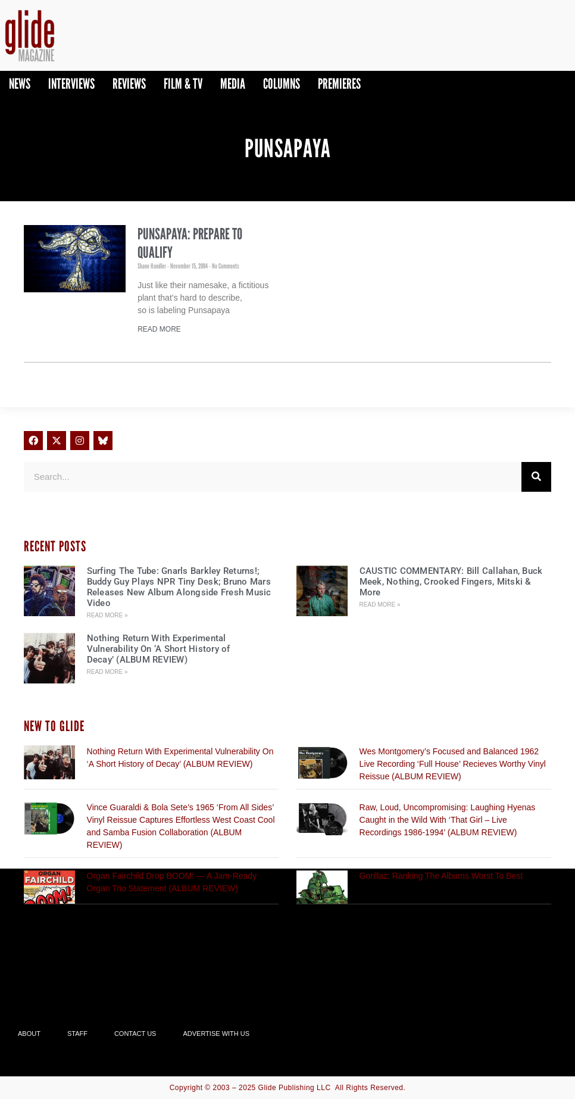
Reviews (129, 83)
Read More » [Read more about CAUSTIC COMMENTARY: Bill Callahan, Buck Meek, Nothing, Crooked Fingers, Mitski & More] (380, 604)
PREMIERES (339, 83)
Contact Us (135, 1033)
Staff (77, 1033)
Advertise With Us (216, 1033)
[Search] (536, 477)
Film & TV (183, 83)
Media (232, 83)
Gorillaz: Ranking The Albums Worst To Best (441, 876)
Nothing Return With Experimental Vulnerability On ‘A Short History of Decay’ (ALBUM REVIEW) (158, 649)
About (29, 1033)
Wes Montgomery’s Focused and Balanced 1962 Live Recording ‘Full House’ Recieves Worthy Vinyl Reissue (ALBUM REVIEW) (453, 764)
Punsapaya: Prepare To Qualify (190, 243)
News (19, 83)
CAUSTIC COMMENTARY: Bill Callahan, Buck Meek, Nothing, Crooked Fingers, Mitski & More (451, 582)
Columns (281, 83)
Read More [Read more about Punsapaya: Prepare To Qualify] (159, 329)
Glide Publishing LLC (294, 1088)
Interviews (71, 83)
